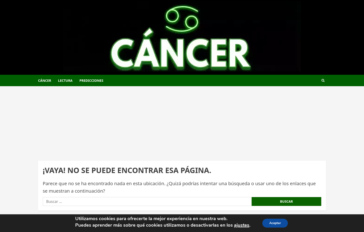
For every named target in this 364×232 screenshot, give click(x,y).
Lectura (65, 80)
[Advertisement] (182, 121)
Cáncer (44, 80)
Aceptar (275, 223)
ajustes (241, 225)
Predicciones (91, 80)
